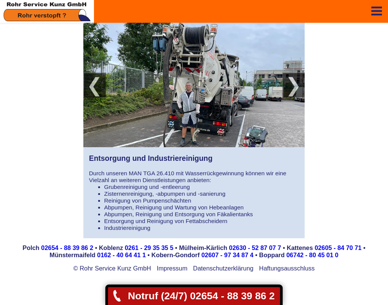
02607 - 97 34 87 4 (227, 255)
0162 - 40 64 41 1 (121, 255)
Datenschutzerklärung (223, 268)
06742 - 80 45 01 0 (312, 255)
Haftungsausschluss (287, 268)
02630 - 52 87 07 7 (255, 247)
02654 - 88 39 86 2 (67, 247)
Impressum (172, 268)
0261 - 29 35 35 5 (149, 247)
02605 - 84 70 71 (337, 247)
